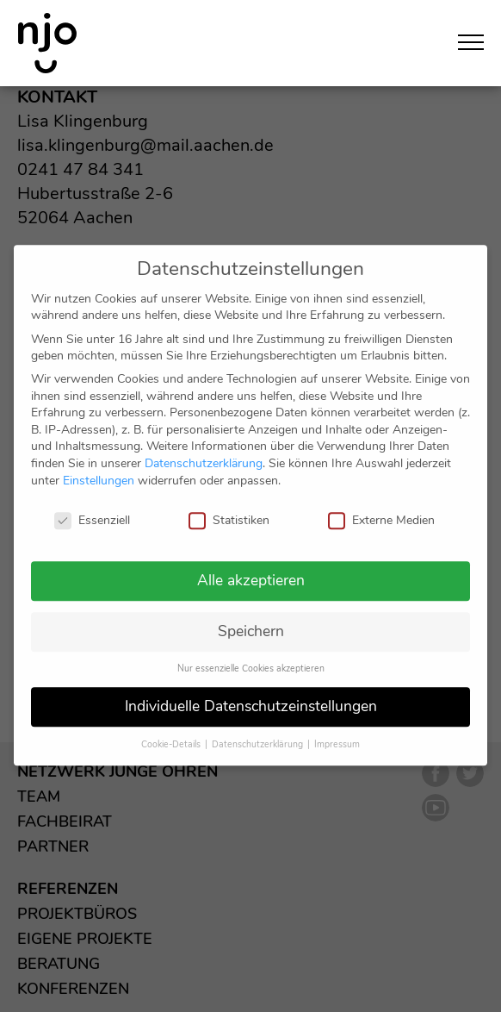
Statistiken (229, 503)
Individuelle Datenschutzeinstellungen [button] (251, 688)
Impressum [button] (337, 727)
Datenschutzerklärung (204, 446)
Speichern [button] (251, 614)
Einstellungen (98, 463)
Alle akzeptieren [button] (251, 563)
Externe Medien (381, 503)
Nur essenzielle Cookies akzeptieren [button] (251, 651)
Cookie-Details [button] (172, 727)
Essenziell (92, 503)
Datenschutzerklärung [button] (259, 727)
